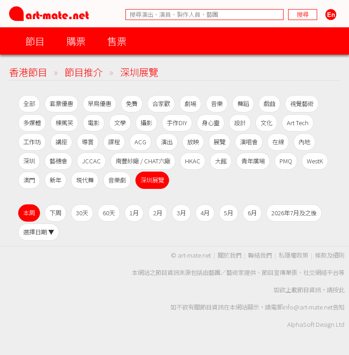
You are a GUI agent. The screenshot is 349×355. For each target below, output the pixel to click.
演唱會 (249, 141)
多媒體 (32, 122)
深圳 (29, 161)
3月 (181, 212)
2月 (157, 212)
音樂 (217, 103)
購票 (75, 41)
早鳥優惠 (99, 103)
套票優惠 (61, 103)
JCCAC (91, 161)
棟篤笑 (64, 122)
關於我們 (229, 255)
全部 (29, 103)
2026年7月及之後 (294, 212)
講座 (61, 141)
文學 (120, 122)
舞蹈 (243, 103)
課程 (114, 141)
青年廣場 (253, 161)
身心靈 (210, 122)
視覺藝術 (302, 103)
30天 (82, 212)
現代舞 (85, 180)
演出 (167, 141)
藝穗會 (58, 161)
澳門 (29, 180)
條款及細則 (329, 255)
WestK (315, 161)
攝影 (146, 122)
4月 (204, 212)
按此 (338, 289)
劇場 (190, 103)
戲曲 (269, 103)
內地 (304, 141)
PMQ (285, 161)
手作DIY (177, 122)
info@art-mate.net (308, 307)
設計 (240, 122)
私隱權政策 (293, 255)
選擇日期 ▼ (38, 232)
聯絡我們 (260, 255)
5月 (228, 212)
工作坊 (32, 141)
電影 (94, 122)
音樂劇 (117, 180)
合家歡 (161, 103)
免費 (132, 103)
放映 (193, 141)
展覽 (219, 141)
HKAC (192, 161)
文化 (266, 122)
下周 (55, 212)
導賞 (88, 141)
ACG (140, 141)
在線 (278, 141)
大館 (221, 161)
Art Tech (298, 122)
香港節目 (28, 72)
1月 (134, 212)
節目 (35, 41)
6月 (252, 212)
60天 (109, 212)
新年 (55, 180)
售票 (116, 41)
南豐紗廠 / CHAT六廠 (142, 161)
